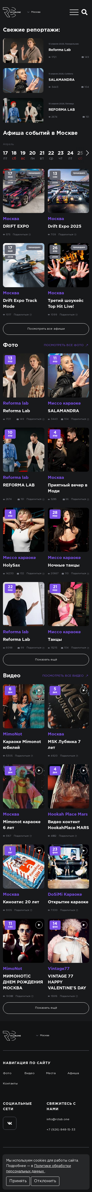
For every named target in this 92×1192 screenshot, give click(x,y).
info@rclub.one (58, 1119)
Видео (12, 675)
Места (51, 1073)
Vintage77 (59, 969)
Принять (18, 1181)
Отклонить (45, 1181)
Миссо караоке (64, 403)
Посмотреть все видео (65, 676)
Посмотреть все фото (66, 345)
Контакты (10, 1083)
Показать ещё (46, 659)
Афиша (73, 1073)
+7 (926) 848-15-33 (61, 1129)
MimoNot (12, 734)
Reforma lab (15, 403)
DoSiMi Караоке (65, 894)
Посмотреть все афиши (46, 328)
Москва (11, 219)
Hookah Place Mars (68, 814)
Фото (10, 345)
